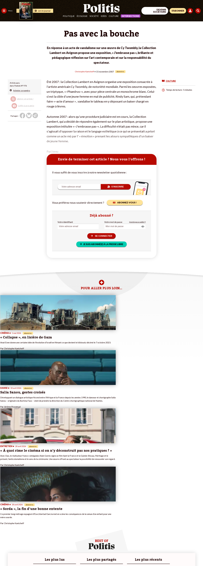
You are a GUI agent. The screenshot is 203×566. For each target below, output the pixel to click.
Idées (104, 16)
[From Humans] (171, 550)
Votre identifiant (65, 222)
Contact (5, 556)
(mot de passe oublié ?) (137, 222)
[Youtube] (185, 543)
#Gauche (48, 517)
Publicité (100, 556)
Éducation (15, 517)
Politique (69, 16)
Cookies (111, 556)
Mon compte (28, 531)
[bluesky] (177, 543)
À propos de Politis (31, 528)
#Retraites (49, 519)
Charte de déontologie (40, 556)
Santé (13, 519)
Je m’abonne (28, 519)
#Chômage (49, 522)
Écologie (82, 16)
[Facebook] (168, 543)
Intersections (130, 16)
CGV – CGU (59, 556)
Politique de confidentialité (80, 556)
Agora (4, 511)
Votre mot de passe (113, 222)
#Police (47, 514)
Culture (114, 16)
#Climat (47, 511)
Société (94, 16)
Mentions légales (20, 556)
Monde (4, 528)
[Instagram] (194, 543)
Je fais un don (29, 514)
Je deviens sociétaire (32, 517)
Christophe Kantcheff (84, 71)
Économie (15, 514)
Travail (14, 511)
